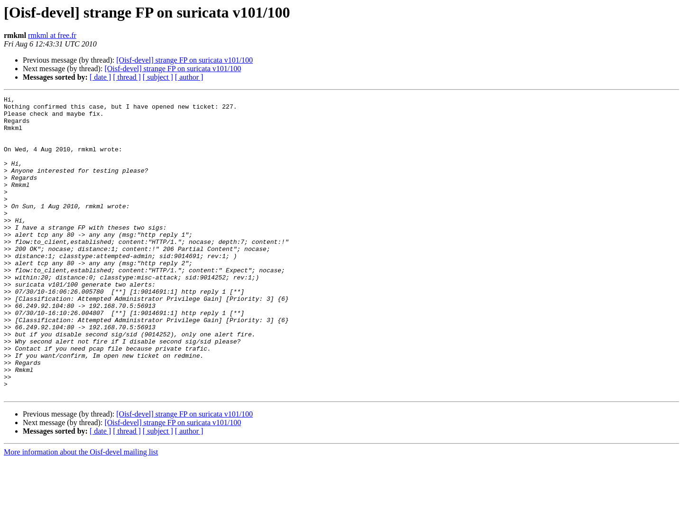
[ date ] (100, 77)
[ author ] (189, 77)
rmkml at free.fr (52, 35)
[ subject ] (158, 77)
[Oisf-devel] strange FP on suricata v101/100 (184, 60)
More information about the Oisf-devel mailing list (81, 512)
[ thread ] (127, 77)
